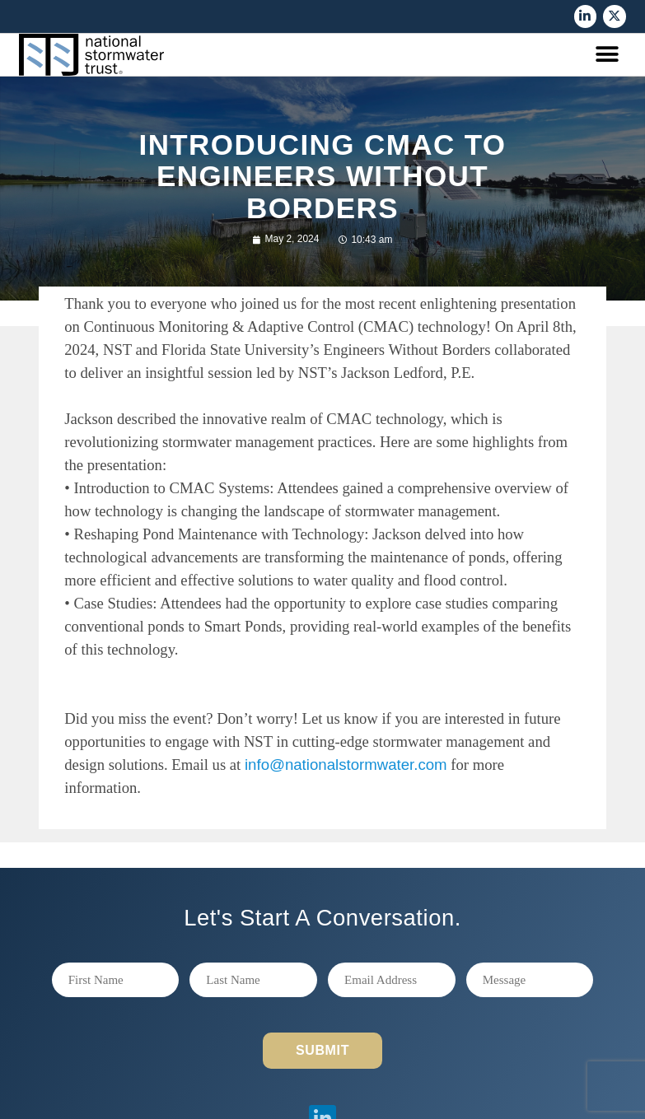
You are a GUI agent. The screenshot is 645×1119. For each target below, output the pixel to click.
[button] (607, 54)
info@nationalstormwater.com (346, 764)
